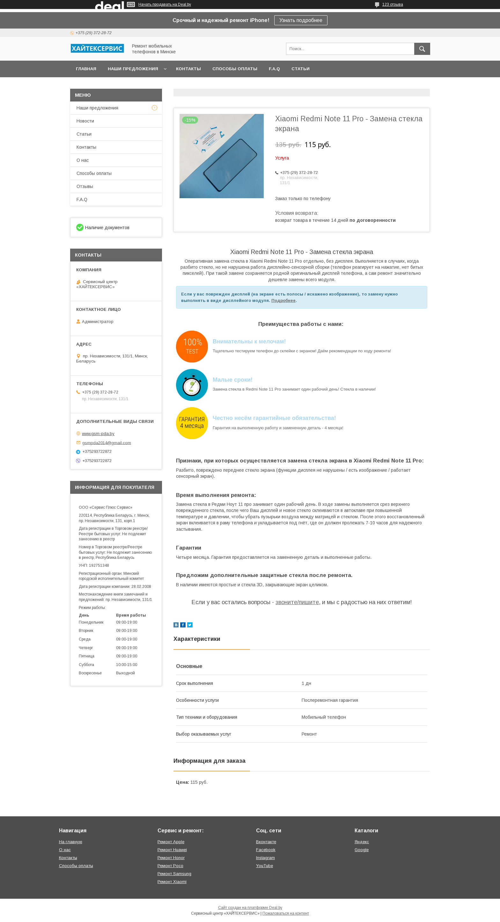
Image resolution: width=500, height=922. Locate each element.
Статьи (300, 68)
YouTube (264, 865)
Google (362, 849)
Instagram (265, 857)
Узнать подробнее (300, 20)
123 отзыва (392, 4)
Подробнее (283, 300)
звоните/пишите (297, 602)
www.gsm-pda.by (98, 433)
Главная (86, 68)
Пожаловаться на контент (285, 913)
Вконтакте (266, 841)
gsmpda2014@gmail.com (106, 442)
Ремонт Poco (170, 865)
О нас (83, 160)
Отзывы (85, 186)
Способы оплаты (234, 68)
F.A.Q (274, 68)
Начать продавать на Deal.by (164, 4)
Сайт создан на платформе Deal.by (250, 907)
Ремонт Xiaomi (172, 881)
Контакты (188, 68)
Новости (85, 121)
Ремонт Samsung (174, 873)
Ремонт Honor (171, 857)
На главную (70, 841)
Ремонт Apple (171, 841)
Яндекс (362, 841)
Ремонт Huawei (172, 849)
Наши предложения (133, 68)
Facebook (266, 849)
